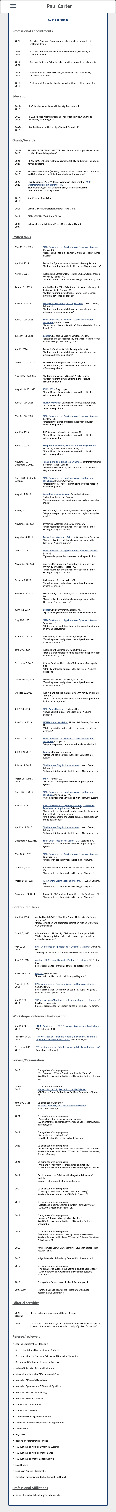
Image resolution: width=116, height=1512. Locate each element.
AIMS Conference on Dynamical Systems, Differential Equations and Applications (69, 807)
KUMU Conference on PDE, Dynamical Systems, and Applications (67, 1026)
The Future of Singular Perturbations (61, 765)
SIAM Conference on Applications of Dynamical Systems (70, 247)
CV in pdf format (58, 19)
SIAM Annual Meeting (54, 709)
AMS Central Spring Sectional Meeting (61, 880)
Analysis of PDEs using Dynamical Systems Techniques (61, 960)
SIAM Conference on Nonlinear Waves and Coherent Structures (66, 984)
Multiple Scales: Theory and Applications (63, 303)
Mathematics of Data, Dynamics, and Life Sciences (62, 1089)
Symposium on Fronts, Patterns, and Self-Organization (69, 445)
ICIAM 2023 (49, 389)
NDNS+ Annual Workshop (55, 722)
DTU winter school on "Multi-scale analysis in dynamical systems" (68, 1047)
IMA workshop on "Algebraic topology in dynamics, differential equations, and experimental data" (66, 1038)
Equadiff (47, 335)
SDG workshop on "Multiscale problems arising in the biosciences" (67, 1000)
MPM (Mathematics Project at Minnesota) (59, 183)
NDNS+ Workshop (52, 402)
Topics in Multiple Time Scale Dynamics (62, 461)
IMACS (46, 778)
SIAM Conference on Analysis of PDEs (61, 840)
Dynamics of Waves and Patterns (59, 537)
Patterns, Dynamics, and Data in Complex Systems (62, 1105)
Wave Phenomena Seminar (56, 494)
